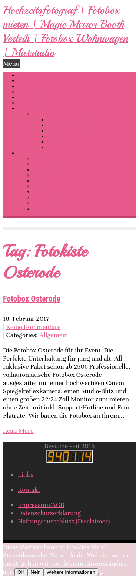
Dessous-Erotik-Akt (38, 108)
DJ (21, 86)
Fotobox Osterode (31, 298)
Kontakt (41, 208)
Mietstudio (44, 164)
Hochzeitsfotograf (37, 75)
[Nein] (101, 574)
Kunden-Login (47, 203)
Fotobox (26, 80)
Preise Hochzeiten (52, 181)
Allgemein (53, 335)
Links (38, 197)
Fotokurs (42, 158)
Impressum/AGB (41, 505)
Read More (18, 431)
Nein (35, 572)
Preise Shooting (49, 192)
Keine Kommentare (33, 327)
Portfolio (42, 114)
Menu (11, 63)
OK (20, 572)
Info (22, 153)
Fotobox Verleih (64, 125)
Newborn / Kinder (66, 136)
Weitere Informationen (71, 572)
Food (52, 147)
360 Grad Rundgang (39, 97)
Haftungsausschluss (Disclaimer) (64, 521)
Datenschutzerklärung (49, 513)
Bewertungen (47, 169)
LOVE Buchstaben (37, 92)
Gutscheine (45, 175)
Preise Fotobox (48, 186)
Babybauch (59, 131)
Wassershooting (35, 103)
